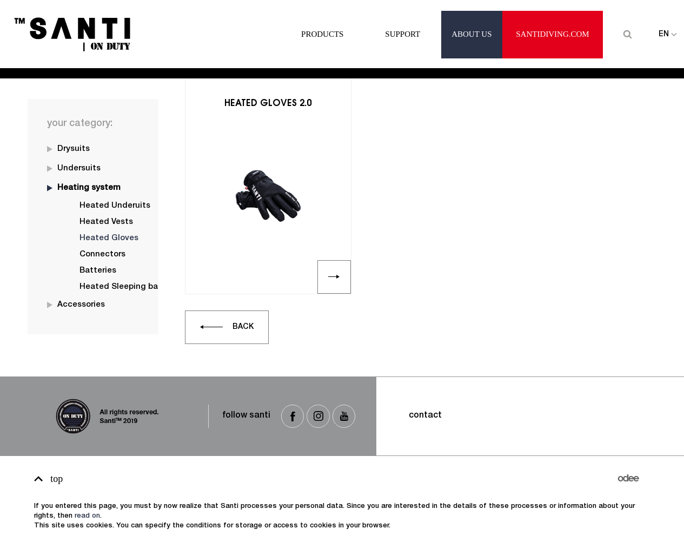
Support (402, 23)
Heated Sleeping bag (121, 287)
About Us (471, 23)
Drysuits (73, 149)
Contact (425, 416)
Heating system (89, 188)
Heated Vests (106, 222)
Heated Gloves (91, 63)
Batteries (97, 271)
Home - (42, 63)
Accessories (81, 305)
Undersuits (79, 168)
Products (322, 23)
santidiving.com (552, 23)
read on (87, 516)
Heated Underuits (114, 206)
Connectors (102, 254)
